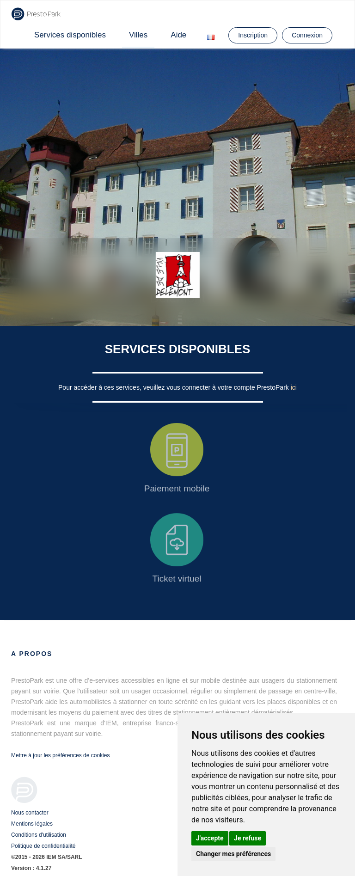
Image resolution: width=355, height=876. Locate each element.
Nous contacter (30, 812)
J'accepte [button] (210, 838)
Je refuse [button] (247, 838)
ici (294, 387)
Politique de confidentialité (43, 846)
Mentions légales (32, 824)
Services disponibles (70, 35)
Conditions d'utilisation (38, 835)
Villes (138, 35)
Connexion (307, 35)
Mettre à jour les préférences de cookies (60, 755)
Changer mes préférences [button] (233, 854)
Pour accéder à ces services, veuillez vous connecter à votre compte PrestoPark (174, 387)
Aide (178, 35)
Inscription (253, 35)
